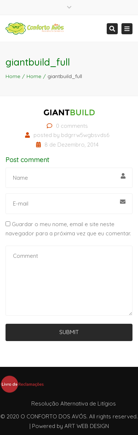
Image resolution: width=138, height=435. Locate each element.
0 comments (72, 125)
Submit (69, 332)
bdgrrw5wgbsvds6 (85, 134)
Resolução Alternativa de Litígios (73, 403)
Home (13, 76)
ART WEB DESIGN (86, 425)
